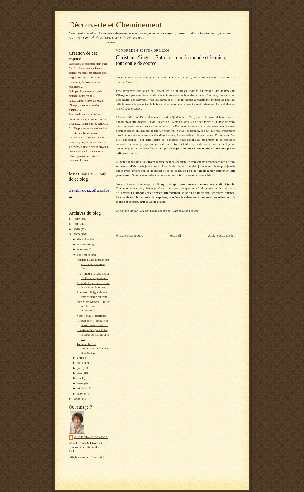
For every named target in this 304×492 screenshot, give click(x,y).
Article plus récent (129, 235)
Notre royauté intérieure (91, 315)
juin (80, 368)
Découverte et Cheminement (115, 24)
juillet (81, 362)
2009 (77, 234)
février (82, 388)
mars (80, 383)
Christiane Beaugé (91, 437)
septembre (84, 254)
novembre (83, 244)
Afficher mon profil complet (86, 456)
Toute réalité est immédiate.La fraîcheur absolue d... (93, 348)
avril (80, 378)
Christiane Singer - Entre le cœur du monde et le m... (93, 334)
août (80, 357)
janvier (82, 393)
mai (80, 373)
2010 (77, 229)
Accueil (175, 235)
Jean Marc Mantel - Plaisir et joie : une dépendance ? (93, 306)
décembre (83, 239)
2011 (77, 223)
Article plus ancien (221, 235)
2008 (77, 398)
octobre (82, 249)
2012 (77, 218)
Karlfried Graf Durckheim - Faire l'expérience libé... (93, 264)
